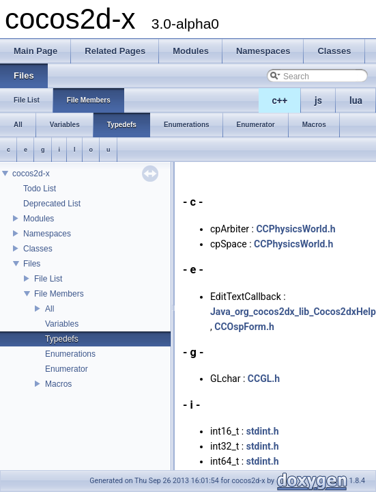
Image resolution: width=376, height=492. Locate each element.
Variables (61, 324)
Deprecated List (52, 203)
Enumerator (66, 369)
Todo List (39, 188)
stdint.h (262, 431)
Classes (38, 249)
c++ (280, 100)
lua (355, 100)
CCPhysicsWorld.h (295, 228)
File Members (59, 294)
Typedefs (61, 339)
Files (31, 264)
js (318, 100)
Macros (58, 384)
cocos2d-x (31, 173)
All (49, 309)
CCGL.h (264, 378)
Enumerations (70, 354)
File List (48, 279)
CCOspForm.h (244, 326)
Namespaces (47, 233)
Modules (38, 218)
